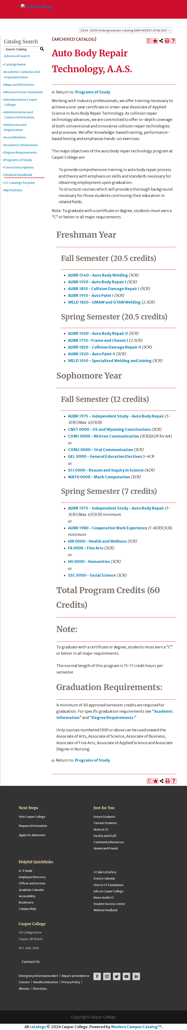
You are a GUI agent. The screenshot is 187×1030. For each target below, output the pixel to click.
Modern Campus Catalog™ (136, 1026)
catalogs (38, 1026)
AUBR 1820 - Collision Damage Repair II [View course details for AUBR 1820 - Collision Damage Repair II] (104, 347)
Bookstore (26, 902)
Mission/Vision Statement (23, 92)
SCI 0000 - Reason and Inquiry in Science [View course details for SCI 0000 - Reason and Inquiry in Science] (106, 470)
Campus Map (27, 908)
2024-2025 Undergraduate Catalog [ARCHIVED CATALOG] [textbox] (123, 30)
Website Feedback (106, 910)
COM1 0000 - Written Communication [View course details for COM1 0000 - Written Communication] (103, 436)
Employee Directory (32, 877)
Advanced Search (17, 56)
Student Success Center (109, 904)
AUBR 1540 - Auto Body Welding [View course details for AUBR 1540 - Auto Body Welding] (98, 275)
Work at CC (101, 829)
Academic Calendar (31, 890)
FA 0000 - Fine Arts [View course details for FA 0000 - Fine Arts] (85, 548)
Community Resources (109, 842)
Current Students (105, 823)
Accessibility (27, 896)
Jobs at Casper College (108, 891)
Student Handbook (18, 175)
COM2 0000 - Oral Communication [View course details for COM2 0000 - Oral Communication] (100, 449)
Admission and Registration (15, 127)
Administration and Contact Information (19, 114)
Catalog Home (15, 64)
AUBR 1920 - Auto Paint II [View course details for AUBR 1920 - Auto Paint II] (91, 354)
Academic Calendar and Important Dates (22, 74)
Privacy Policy (70, 982)
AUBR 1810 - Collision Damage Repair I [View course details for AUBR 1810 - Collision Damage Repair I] (103, 288)
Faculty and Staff (105, 836)
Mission (24, 988)
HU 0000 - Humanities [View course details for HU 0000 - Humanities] (89, 561)
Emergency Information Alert (38, 976)
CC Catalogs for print (19, 183)
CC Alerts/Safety (105, 872)
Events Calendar (104, 878)
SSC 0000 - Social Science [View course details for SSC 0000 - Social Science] (92, 575)
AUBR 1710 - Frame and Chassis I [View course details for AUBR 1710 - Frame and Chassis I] (98, 340)
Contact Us (31, 962)
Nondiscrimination (45, 982)
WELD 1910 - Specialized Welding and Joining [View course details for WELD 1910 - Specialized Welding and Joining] (110, 360)
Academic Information (21, 145)
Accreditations (15, 137)
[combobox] (125, 30)
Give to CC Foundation (108, 885)
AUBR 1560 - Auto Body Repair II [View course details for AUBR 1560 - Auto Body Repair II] (98, 333)
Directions (40, 988)
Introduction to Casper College (20, 102)
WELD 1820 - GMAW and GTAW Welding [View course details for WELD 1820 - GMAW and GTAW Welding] (104, 302)
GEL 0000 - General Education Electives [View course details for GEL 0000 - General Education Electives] (105, 456)
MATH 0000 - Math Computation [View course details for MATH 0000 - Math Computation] (99, 477)
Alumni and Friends (106, 848)
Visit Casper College (32, 816)
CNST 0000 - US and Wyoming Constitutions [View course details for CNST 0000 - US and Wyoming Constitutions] (109, 429)
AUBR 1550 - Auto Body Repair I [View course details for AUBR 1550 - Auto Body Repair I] (97, 282)
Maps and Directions (19, 85)
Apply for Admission (32, 835)
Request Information (33, 826)
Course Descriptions (19, 167)
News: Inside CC (104, 897)
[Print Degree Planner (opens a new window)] (149, 40)
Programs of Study (18, 160)
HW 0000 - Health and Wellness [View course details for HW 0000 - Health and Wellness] (97, 541)
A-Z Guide (25, 871)
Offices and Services (32, 883)
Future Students (104, 816)
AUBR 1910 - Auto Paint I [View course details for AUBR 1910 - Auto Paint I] (90, 295)
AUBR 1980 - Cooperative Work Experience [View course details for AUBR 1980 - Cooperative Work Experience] (107, 528)
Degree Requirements (20, 152)
